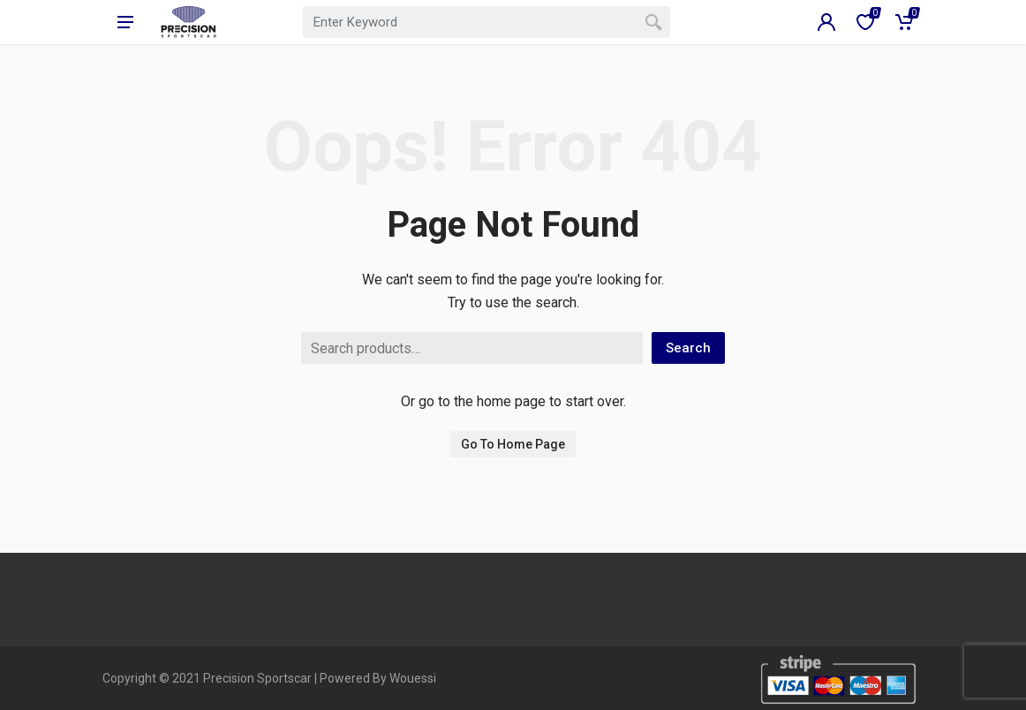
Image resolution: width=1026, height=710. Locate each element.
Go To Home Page (513, 444)
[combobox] (486, 22)
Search (688, 348)
